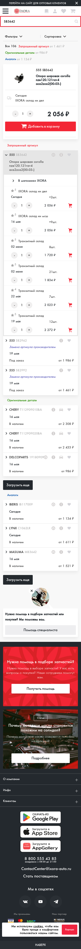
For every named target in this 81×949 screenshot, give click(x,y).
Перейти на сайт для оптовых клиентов (37, 3)
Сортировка (54, 36)
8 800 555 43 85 (40, 858)
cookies (38, 926)
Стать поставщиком (40, 876)
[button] (40, 162)
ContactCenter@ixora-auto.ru (46, 868)
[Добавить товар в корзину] (70, 205)
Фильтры (13, 36)
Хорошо (69, 929)
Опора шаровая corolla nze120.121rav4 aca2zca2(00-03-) (53, 80)
